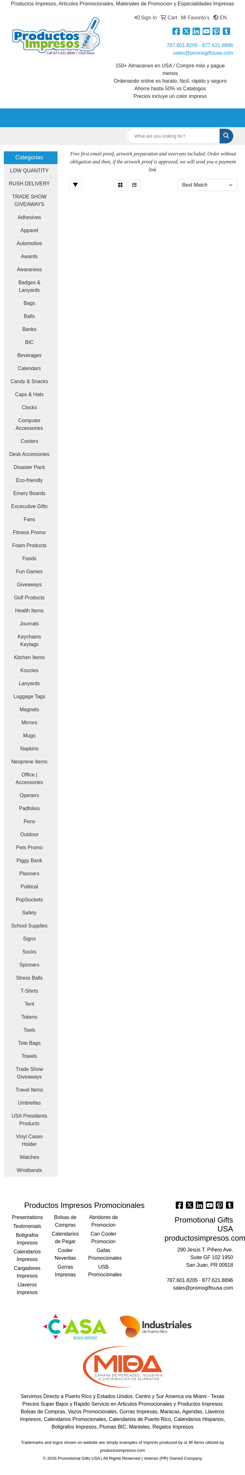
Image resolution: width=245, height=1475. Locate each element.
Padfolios (29, 808)
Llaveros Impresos (27, 1288)
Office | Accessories (29, 778)
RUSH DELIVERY (29, 183)
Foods (29, 558)
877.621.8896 (217, 45)
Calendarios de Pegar (65, 1237)
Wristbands (29, 1170)
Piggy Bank (29, 860)
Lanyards (29, 683)
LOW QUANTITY (29, 170)
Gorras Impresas (65, 1270)
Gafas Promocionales (103, 1254)
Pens (29, 821)
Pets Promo (29, 847)
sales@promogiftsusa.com (203, 53)
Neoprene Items (29, 761)
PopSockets (29, 899)
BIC (29, 342)
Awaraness (29, 269)
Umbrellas (29, 1103)
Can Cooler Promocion (103, 1237)
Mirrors (29, 722)
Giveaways (29, 584)
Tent (29, 1004)
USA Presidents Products (29, 1119)
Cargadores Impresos (27, 1272)
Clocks (29, 407)
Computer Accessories (29, 424)
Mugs (29, 735)
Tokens (29, 1017)
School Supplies (29, 925)
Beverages (29, 355)
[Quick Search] (173, 136)
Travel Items (29, 1089)
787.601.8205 (182, 45)
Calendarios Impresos (27, 1255)
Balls (29, 316)
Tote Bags (29, 1043)
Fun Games (29, 571)
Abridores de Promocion (103, 1221)
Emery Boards (29, 493)
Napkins (29, 748)
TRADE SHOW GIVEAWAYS (29, 200)
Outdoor (29, 834)
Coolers (29, 441)
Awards (29, 256)
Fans (29, 519)
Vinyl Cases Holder (29, 1140)
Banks (29, 329)
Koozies (29, 670)
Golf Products (29, 597)
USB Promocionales (103, 1270)
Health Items (29, 610)
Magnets (29, 709)
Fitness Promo (29, 532)
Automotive (29, 243)
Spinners (29, 965)
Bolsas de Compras (65, 1221)
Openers (29, 795)
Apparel (29, 230)
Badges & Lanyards (29, 286)
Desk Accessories (29, 454)
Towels (29, 1056)
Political (29, 886)
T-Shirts (29, 991)
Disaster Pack (29, 467)
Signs (29, 938)
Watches (29, 1157)
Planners (29, 873)
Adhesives (29, 217)
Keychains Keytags (29, 640)
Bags (29, 303)
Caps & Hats (29, 394)
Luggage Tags (29, 696)
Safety (29, 912)
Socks (30, 952)
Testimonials (27, 1226)
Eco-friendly (29, 480)
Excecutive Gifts (29, 506)
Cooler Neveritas (65, 1254)
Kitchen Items (29, 657)
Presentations (27, 1217)
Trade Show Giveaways (29, 1072)
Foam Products (29, 545)
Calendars (29, 368)
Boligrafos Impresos (27, 1238)
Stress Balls (29, 978)
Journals (29, 623)
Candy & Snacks (29, 381)
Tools (29, 1030)
